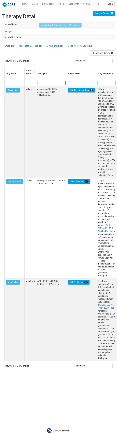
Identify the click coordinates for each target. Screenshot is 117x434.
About (61, 4)
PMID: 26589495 (106, 305)
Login (110, 4)
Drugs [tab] (9, 46)
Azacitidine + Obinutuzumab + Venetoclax (60, 25)
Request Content (104, 13)
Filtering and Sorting (102, 53)
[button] (22, 73)
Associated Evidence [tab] (30, 46)
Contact (86, 4)
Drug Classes (48, 4)
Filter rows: (80, 61)
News (24, 4)
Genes (35, 4)
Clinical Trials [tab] (55, 46)
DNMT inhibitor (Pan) (81, 90)
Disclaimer (74, 4)
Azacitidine (13, 90)
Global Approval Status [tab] (80, 46)
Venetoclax (13, 282)
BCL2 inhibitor (79, 282)
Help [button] (98, 4)
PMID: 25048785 (105, 308)
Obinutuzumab (14, 181)
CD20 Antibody (79, 181)
